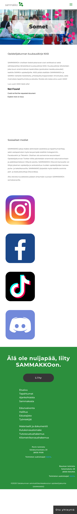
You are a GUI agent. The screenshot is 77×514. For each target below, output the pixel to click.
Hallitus (23, 412)
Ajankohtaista (27, 397)
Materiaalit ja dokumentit (33, 426)
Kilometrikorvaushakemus (34, 437)
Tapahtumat (26, 393)
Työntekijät (25, 419)
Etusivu (23, 390)
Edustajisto (25, 415)
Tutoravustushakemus (31, 434)
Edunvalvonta (27, 408)
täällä (48, 457)
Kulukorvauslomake (30, 430)
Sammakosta (26, 401)
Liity (38, 377)
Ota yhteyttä (65, 509)
